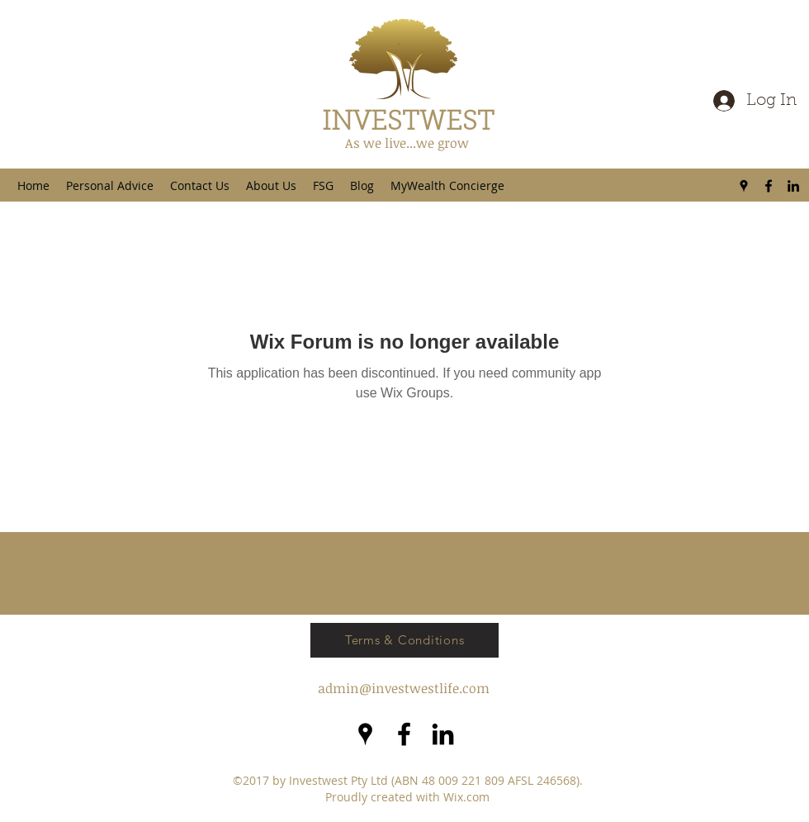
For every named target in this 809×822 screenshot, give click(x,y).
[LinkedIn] (793, 186)
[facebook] (768, 186)
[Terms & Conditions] (404, 640)
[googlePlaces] (744, 186)
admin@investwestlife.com (404, 688)
